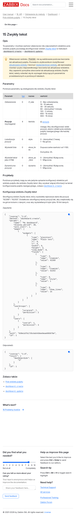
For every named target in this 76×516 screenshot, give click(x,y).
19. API (19, 14)
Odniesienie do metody (35, 14)
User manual (8, 14)
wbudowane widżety (18, 64)
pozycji (46, 121)
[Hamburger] (71, 4)
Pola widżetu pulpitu (11, 17)
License (47, 512)
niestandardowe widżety (46, 64)
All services (45, 492)
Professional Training (49, 497)
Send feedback (11, 496)
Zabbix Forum (46, 502)
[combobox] (49, 4)
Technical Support (48, 487)
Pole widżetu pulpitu (14, 413)
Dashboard (52, 14)
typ (23, 95)
